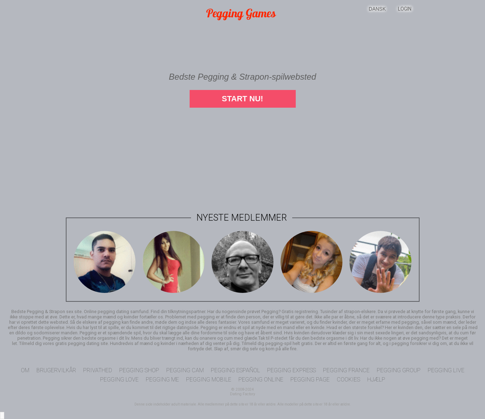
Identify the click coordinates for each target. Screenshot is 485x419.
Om (25, 370)
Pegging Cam (185, 370)
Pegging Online (260, 379)
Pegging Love (119, 379)
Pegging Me (162, 379)
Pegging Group (399, 370)
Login (404, 9)
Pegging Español (235, 370)
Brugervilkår (56, 370)
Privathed (97, 370)
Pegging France (346, 370)
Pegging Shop (139, 370)
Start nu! (242, 98)
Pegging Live (446, 370)
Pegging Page (310, 379)
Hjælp (376, 379)
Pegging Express (291, 370)
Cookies (348, 379)
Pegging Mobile (208, 379)
